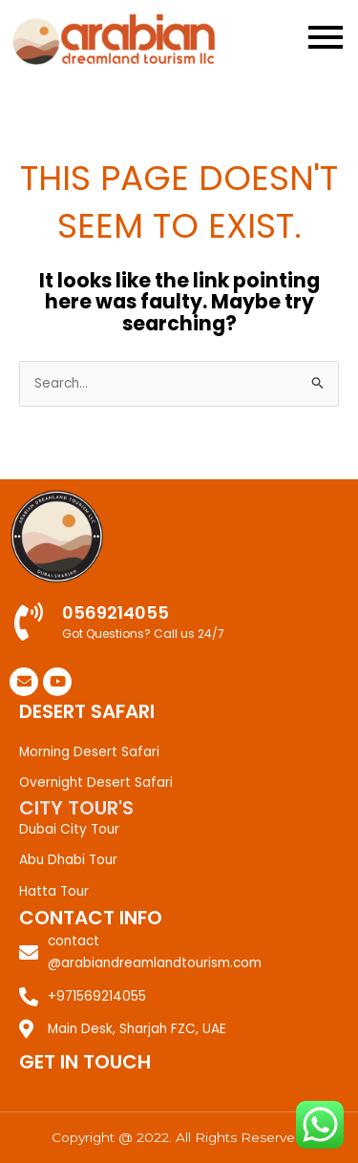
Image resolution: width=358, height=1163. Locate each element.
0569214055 (115, 612)
